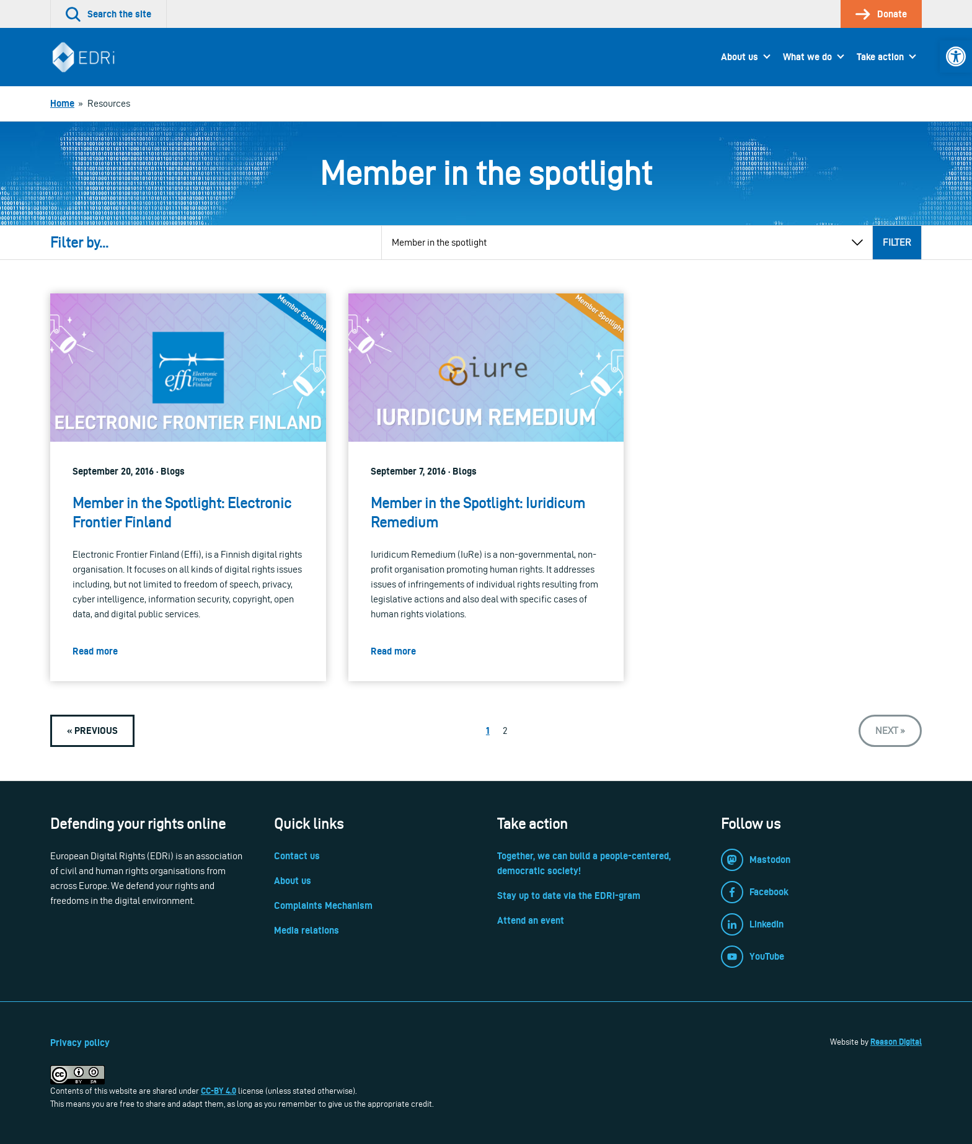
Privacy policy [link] (80, 1042)
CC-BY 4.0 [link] (218, 1091)
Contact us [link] (297, 856)
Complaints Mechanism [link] (323, 905)
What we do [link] (807, 56)
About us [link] (739, 56)
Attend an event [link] (530, 920)
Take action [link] (880, 56)
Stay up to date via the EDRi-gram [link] (568, 895)
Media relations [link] (306, 930)
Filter (897, 242)
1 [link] (488, 730)
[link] (956, 56)
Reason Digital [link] (896, 1042)
